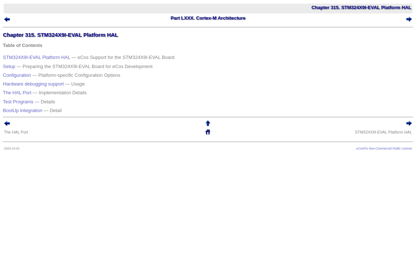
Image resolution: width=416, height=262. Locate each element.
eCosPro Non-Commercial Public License (373, 130)
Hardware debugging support (44, 75)
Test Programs (29, 87)
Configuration (28, 69)
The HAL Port (28, 81)
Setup (20, 64)
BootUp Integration (33, 93)
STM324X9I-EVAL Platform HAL (47, 57)
